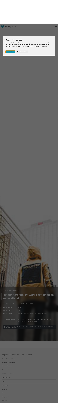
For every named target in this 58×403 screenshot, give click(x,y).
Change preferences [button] (22, 27)
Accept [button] (10, 27)
